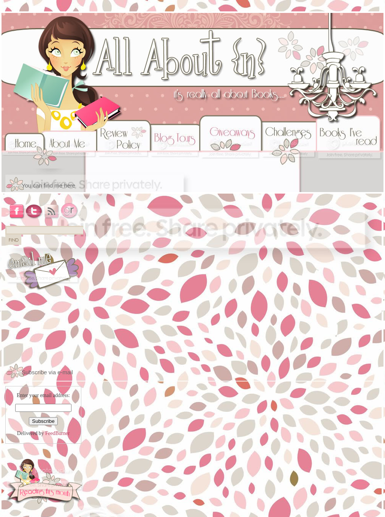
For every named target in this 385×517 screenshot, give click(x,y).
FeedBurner (57, 433)
